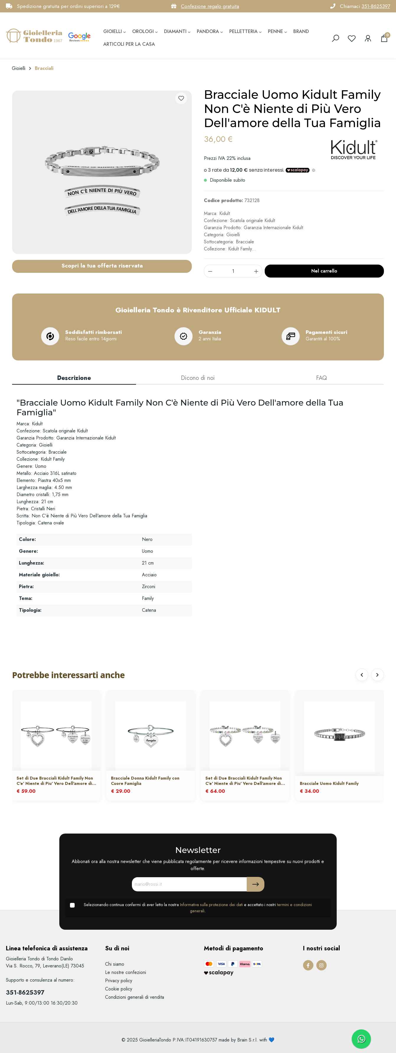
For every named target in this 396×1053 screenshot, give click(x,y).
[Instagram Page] (321, 965)
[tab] (74, 378)
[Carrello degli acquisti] (384, 38)
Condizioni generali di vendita (134, 997)
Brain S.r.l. (247, 1039)
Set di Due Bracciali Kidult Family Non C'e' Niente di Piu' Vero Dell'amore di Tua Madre (55, 781)
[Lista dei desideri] (352, 38)
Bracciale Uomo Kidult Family (329, 783)
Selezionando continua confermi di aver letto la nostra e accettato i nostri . (198, 908)
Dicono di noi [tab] (198, 378)
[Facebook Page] (308, 965)
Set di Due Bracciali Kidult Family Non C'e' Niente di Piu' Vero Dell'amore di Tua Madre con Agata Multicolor (243, 781)
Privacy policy (118, 980)
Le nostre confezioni (125, 972)
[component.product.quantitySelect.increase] (256, 271)
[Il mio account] (368, 38)
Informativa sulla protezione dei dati (211, 905)
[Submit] (255, 884)
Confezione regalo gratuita (210, 6)
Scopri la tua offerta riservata (102, 265)
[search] (335, 38)
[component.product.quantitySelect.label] (233, 271)
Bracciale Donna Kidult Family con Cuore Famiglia (145, 781)
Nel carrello (324, 271)
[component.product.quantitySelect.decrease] (210, 271)
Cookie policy (118, 988)
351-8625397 (375, 6)
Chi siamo (114, 964)
